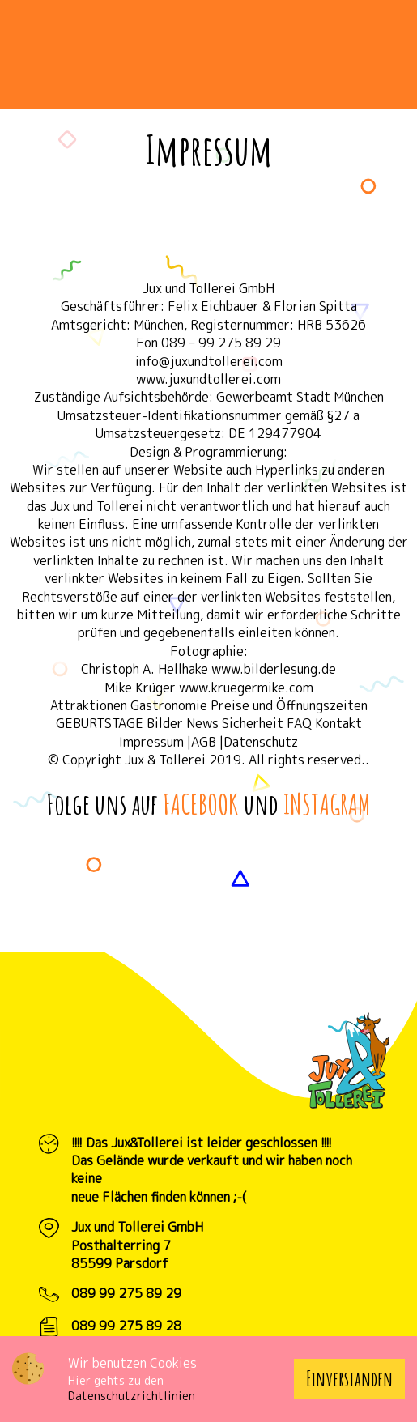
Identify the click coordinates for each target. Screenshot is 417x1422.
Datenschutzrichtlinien (131, 1395)
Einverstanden (349, 1378)
